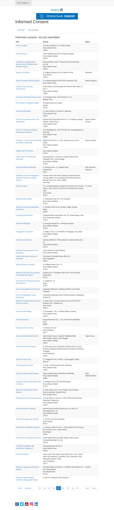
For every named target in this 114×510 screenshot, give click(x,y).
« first (19, 488)
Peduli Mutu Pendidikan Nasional (28, 427)
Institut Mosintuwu (22, 320)
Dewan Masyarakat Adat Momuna (28, 289)
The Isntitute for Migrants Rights (27, 103)
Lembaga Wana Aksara (24, 215)
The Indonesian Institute (24, 365)
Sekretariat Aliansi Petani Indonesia (28, 398)
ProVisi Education (22, 454)
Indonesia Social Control (24, 328)
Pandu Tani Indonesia (23, 240)
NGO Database (23, 3)
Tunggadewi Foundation (24, 232)
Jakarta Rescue (21, 54)
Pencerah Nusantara (23, 111)
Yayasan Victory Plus (23, 359)
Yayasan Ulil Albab (22, 72)
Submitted (20, 30)
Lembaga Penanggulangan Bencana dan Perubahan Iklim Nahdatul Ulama (27, 64)
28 (63, 488)
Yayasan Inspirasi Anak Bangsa (27, 373)
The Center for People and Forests (28, 438)
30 (73, 488)
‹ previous (27, 488)
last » (95, 488)
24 (44, 488)
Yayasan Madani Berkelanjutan (27, 336)
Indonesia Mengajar (23, 223)
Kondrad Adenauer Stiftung (25, 408)
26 (54, 488)
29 (68, 488)
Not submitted (34, 30)
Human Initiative (21, 45)
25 (49, 488)
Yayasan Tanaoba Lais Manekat (27, 419)
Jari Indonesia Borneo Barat (26, 346)
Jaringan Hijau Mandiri (24, 199)
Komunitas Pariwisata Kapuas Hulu (28, 97)
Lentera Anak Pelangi (23, 311)
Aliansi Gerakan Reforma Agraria (28, 81)
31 (77, 488)
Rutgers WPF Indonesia (24, 151)
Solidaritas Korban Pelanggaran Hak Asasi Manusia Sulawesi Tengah (27, 178)
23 (40, 488)
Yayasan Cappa (21, 186)
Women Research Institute (25, 264)
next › (88, 488)
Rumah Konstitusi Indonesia (26, 167)
